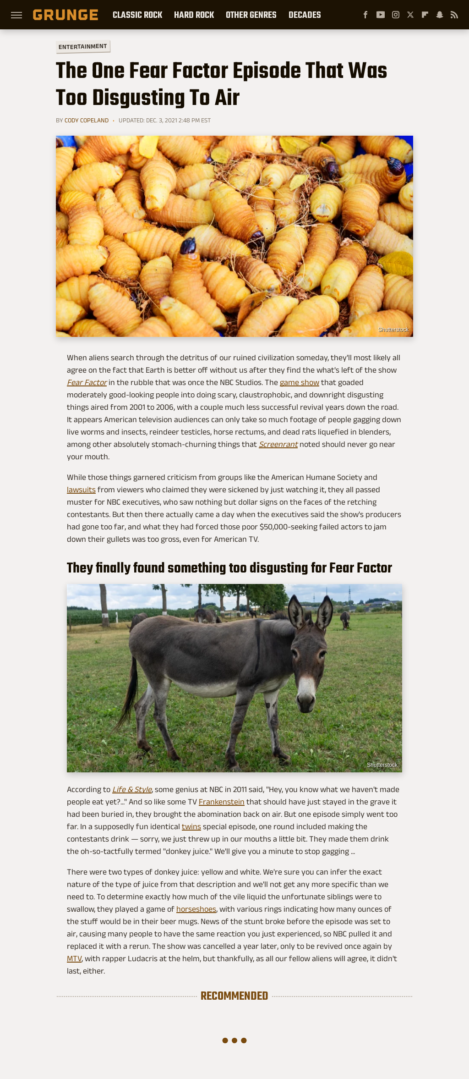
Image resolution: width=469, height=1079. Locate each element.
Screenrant (278, 444)
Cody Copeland (87, 120)
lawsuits (81, 489)
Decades (305, 14)
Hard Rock (194, 14)
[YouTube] (380, 14)
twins (191, 826)
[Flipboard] (425, 14)
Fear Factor (87, 382)
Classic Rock (137, 14)
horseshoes (196, 909)
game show (299, 382)
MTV (74, 958)
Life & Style (132, 789)
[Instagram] (395, 14)
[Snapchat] (439, 14)
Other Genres (251, 14)
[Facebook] (365, 14)
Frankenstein (222, 801)
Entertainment (83, 46)
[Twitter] (410, 14)
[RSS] (454, 14)
